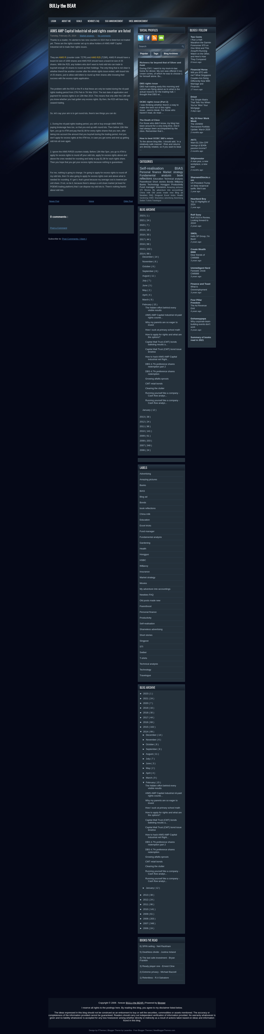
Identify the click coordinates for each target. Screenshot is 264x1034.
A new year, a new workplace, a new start (199, 164)
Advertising (178, 198)
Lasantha (128, 1030)
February (147, 304)
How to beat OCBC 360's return (156, 138)
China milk (146, 192)
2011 (143, 426)
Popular (144, 53)
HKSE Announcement (138, 21)
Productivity (177, 184)
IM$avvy (178, 181)
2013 (143, 416)
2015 (143, 249)
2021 (143, 220)
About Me (66, 21)
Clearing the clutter (154, 388)
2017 (143, 239)
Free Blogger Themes (143, 1030)
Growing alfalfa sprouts (157, 378)
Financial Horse (199, 69)
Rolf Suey (196, 214)
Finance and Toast (200, 284)
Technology (153, 184)
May (144, 290)
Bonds (170, 181)
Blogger (162, 1003)
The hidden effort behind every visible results (160, 309)
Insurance (161, 187)
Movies (148, 190)
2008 (143, 440)
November (148, 261)
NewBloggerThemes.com (164, 1030)
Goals (79, 21)
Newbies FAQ (147, 195)
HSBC (152, 198)
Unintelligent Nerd (200, 268)
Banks (144, 184)
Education (158, 178)
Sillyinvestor (197, 158)
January (146, 410)
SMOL (194, 233)
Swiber (143, 201)
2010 (143, 431)
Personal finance (151, 172)
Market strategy (87, 36)
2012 (143, 421)
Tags (156, 53)
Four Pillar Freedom (196, 301)
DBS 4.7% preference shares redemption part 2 (160, 365)
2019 (143, 230)
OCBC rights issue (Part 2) (154, 102)
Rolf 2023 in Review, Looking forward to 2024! (200, 220)
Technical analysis (173, 178)
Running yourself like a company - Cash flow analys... (162, 394)
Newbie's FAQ (93, 21)
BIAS (179, 168)
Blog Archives (171, 53)
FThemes (102, 1030)
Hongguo (166, 184)
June (145, 285)
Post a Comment (58, 228)
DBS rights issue (149, 83)
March (145, 299)
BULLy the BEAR (62, 5)
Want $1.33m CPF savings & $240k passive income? (199, 145)
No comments (104, 36)
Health (180, 195)
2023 (143, 215)
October (146, 266)
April (145, 295)
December (148, 256)
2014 (143, 253)
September (148, 271)
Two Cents (196, 37)
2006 (143, 450)
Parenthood (146, 181)
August (146, 276)
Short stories (160, 181)
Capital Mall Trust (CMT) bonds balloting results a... (161, 343)
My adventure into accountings (167, 190)
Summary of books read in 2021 (201, 338)
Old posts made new (163, 192)
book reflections (148, 508)
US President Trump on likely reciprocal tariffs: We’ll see (200, 186)
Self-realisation (157, 168)
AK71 (193, 139)
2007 (143, 445)
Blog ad (179, 192)
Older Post (128, 201)
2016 (143, 244)
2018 (143, 234)
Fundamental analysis (158, 175)
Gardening (144, 198)
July (144, 280)
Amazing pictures (175, 187)
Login (53, 21)
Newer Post (54, 201)
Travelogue (156, 201)
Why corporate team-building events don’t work (201, 324)
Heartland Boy (198, 199)
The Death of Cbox (150, 120)
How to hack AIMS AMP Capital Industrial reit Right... (161, 358)
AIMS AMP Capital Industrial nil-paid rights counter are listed (90, 30)
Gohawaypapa (198, 318)
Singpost (159, 195)
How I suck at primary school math (162, 329)
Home (91, 201)
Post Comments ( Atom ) (74, 239)
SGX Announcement (114, 21)
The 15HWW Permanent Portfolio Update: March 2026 (200, 127)
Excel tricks (170, 195)
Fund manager (148, 187)
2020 (143, 225)
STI (142, 190)
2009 (143, 435)
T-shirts (149, 201)
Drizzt (194, 97)
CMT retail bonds (154, 383)
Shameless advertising (164, 198)
